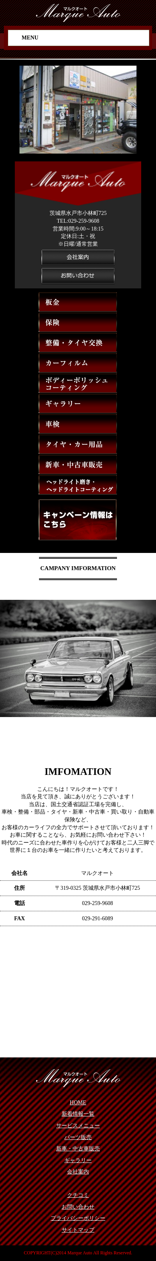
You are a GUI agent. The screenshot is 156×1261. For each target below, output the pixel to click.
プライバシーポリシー (78, 1218)
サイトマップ (78, 1230)
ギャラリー (78, 1160)
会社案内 (78, 1171)
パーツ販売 (78, 1137)
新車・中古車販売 (78, 1148)
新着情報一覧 (78, 1114)
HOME (78, 1102)
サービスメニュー (78, 1125)
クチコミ (78, 1195)
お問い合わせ (78, 1207)
